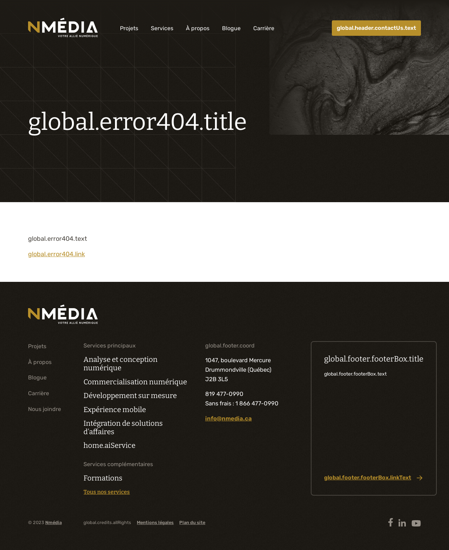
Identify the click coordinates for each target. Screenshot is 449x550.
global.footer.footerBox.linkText (373, 478)
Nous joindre (44, 409)
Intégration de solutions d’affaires (123, 427)
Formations (102, 478)
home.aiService (109, 445)
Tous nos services (106, 492)
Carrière (263, 28)
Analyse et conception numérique (120, 363)
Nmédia (53, 522)
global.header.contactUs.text (376, 28)
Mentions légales (155, 522)
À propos (197, 28)
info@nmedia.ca (228, 418)
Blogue (231, 28)
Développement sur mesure (130, 395)
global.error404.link (56, 254)
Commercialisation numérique (135, 382)
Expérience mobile (114, 409)
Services (162, 28)
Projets (129, 28)
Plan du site (192, 522)
